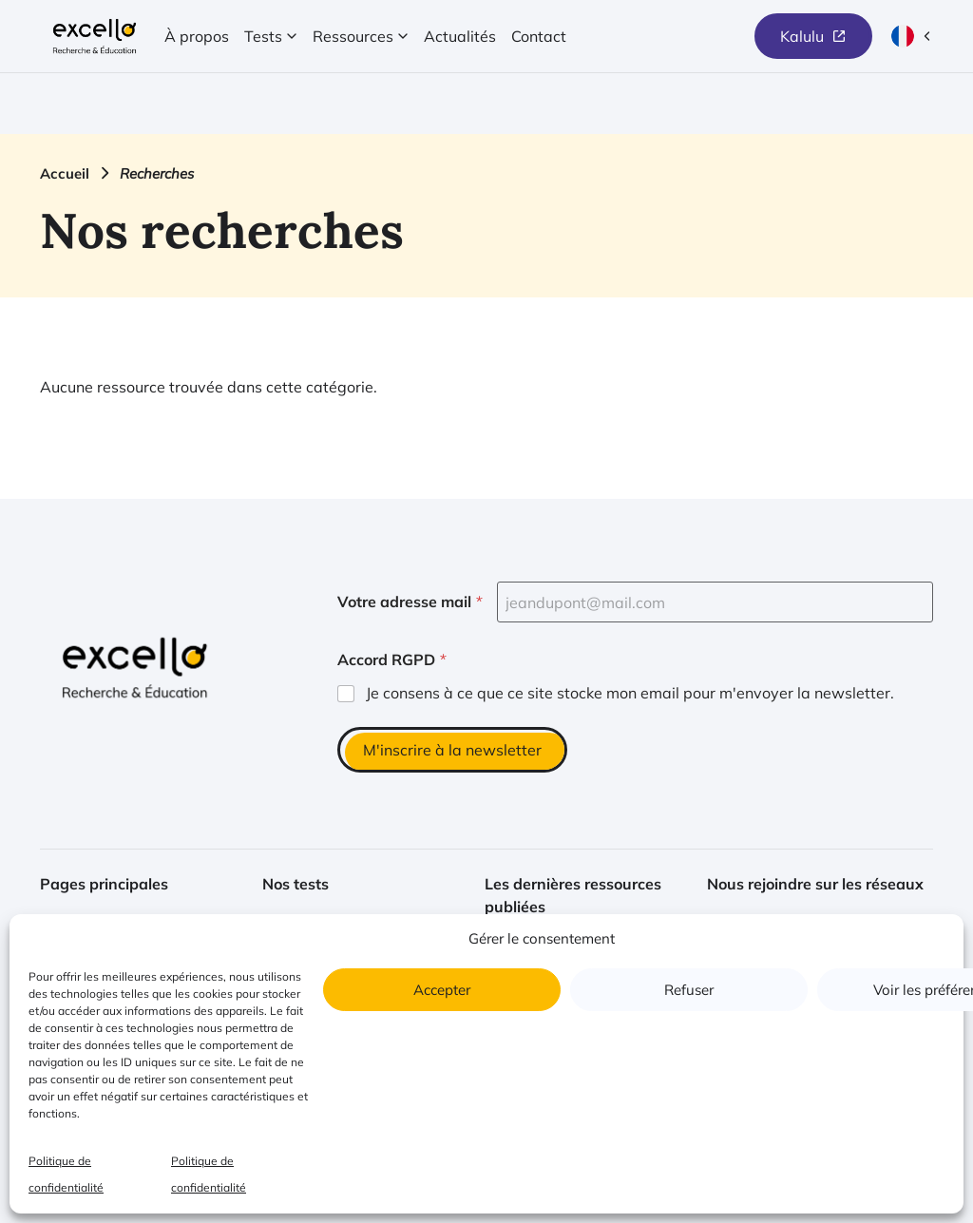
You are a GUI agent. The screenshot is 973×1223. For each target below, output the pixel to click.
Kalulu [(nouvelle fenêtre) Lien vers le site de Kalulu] (802, 36)
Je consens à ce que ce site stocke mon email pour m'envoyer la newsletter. (630, 692)
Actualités (460, 36)
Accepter (441, 990)
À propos (196, 36)
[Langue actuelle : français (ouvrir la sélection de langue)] (912, 36)
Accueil (64, 173)
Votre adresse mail (409, 602)
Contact (538, 36)
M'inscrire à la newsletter (452, 749)
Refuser (689, 990)
